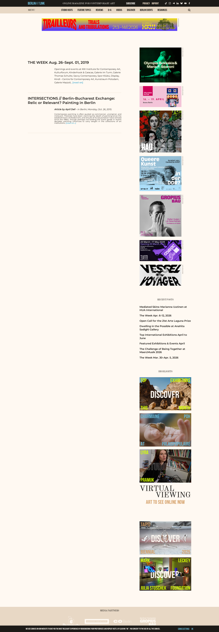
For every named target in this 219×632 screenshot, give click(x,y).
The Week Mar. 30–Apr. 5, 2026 (159, 357)
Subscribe (130, 3)
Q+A (109, 9)
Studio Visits (67, 9)
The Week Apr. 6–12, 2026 (155, 315)
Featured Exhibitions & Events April (162, 343)
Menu (31, 10)
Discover (131, 9)
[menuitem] (67, 11)
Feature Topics (84, 9)
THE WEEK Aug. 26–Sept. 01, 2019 (58, 62)
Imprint (155, 3)
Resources (162, 9)
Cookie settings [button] (183, 629)
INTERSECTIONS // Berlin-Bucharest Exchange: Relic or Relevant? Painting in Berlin (71, 100)
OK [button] (192, 629)
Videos (119, 9)
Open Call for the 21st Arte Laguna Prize (165, 320)
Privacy (146, 3)
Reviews (99, 9)
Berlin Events (146, 9)
